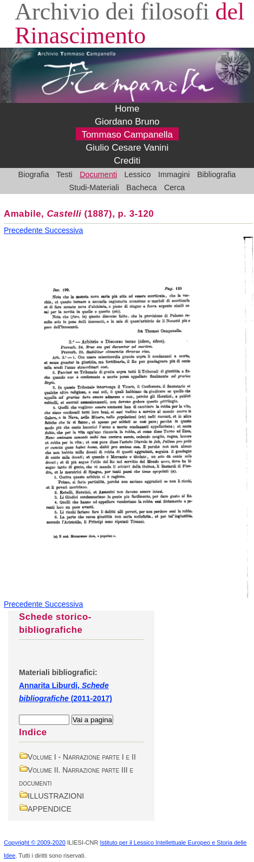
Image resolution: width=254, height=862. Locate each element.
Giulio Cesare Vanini (127, 148)
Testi (64, 174)
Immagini (174, 174)
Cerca (174, 187)
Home (127, 109)
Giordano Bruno (127, 122)
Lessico (138, 174)
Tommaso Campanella (127, 135)
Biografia (33, 174)
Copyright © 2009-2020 (35, 842)
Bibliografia (216, 174)
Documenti (98, 174)
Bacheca (141, 187)
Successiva (64, 230)
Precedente (24, 230)
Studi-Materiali (94, 187)
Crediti (127, 161)
